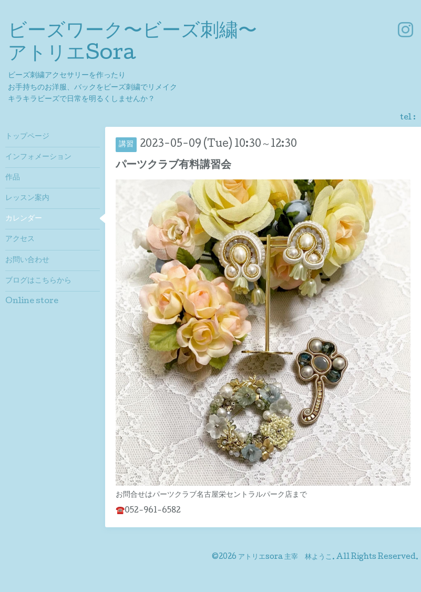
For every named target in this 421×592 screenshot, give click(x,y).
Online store (31, 301)
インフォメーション (38, 157)
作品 (12, 178)
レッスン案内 (27, 198)
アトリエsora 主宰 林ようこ (285, 557)
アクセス (20, 239)
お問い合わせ (27, 260)
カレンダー (23, 219)
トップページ (27, 137)
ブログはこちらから (38, 281)
